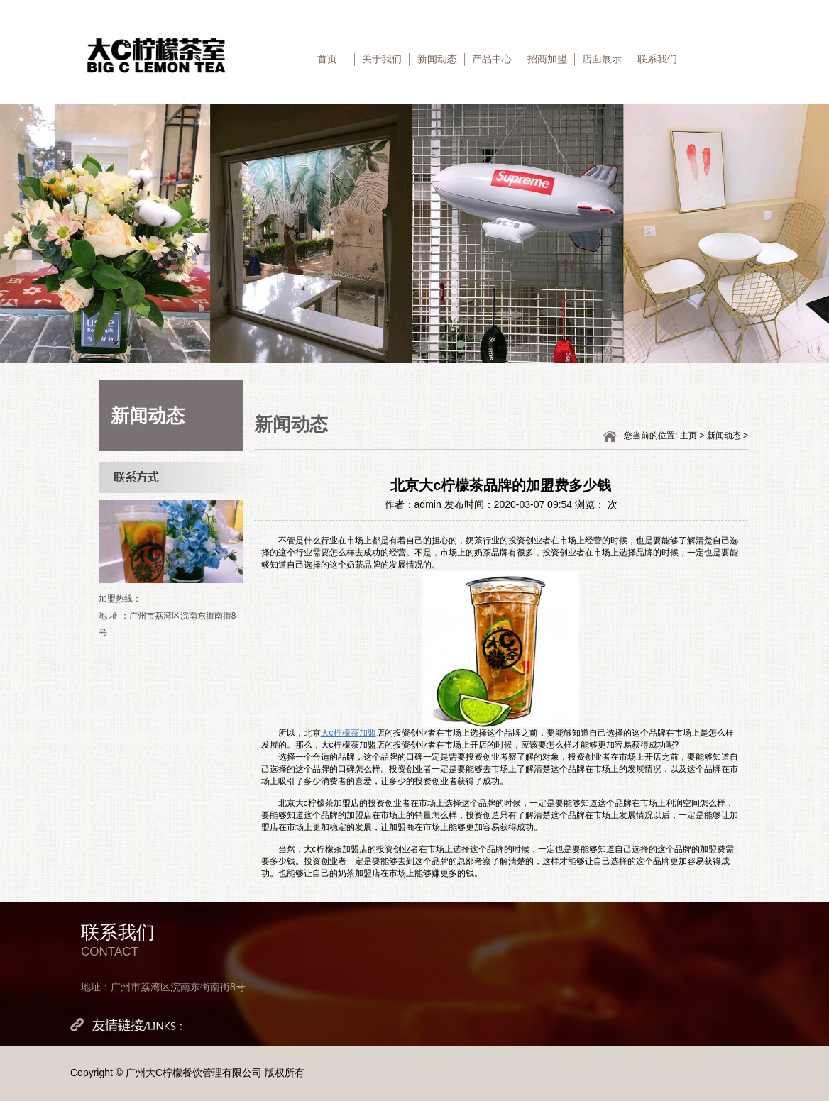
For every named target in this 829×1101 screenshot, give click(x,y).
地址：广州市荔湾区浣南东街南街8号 (163, 986)
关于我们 (382, 59)
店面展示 (602, 59)
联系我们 (657, 59)
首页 (327, 59)
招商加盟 (547, 59)
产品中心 (492, 59)
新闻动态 (437, 59)
